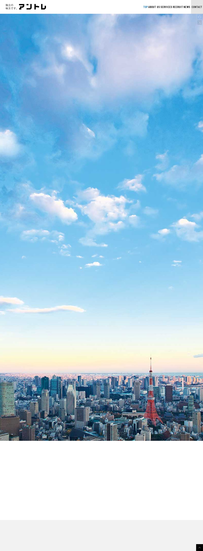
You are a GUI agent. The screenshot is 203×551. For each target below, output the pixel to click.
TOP (106, 7)
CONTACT (190, 7)
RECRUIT (154, 7)
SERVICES (137, 7)
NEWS (168, 7)
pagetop (199, 547)
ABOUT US (120, 7)
